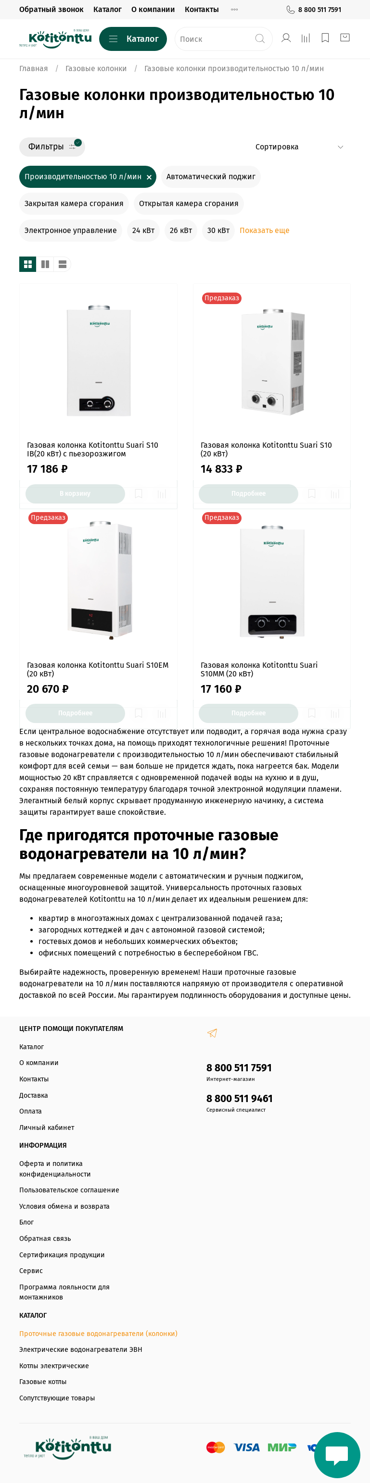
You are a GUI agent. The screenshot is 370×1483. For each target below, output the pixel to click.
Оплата (30, 1111)
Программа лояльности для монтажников (64, 1292)
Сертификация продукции (62, 1255)
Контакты (202, 9)
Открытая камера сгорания (189, 203)
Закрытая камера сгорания (74, 203)
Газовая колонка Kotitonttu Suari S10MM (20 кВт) (259, 669)
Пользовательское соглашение (69, 1190)
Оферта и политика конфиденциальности (55, 1169)
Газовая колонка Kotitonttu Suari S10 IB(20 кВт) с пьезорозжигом (92, 449)
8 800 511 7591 (313, 10)
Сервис (31, 1271)
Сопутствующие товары (57, 1398)
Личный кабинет (46, 1128)
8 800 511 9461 (239, 1099)
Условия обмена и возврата (64, 1206)
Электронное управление (71, 230)
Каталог (107, 9)
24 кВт (143, 230)
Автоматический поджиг (210, 176)
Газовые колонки (96, 68)
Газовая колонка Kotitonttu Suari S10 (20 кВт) (266, 449)
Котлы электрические (54, 1366)
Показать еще (265, 230)
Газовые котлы (43, 1382)
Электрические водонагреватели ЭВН (80, 1350)
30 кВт (218, 230)
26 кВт (181, 230)
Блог (26, 1222)
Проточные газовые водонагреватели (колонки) (98, 1334)
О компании (153, 9)
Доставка (33, 1095)
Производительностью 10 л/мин (83, 176)
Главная (33, 68)
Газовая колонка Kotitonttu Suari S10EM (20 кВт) (97, 669)
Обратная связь (45, 1239)
